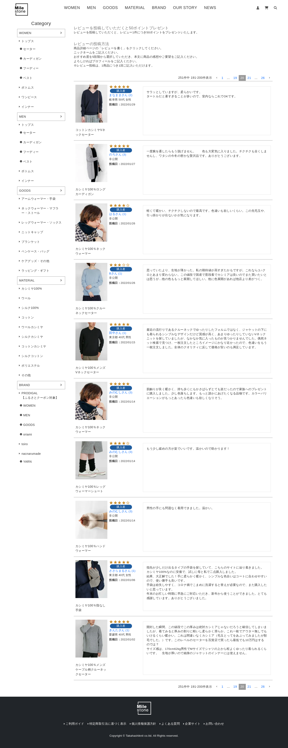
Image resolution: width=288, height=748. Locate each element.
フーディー (31, 68)
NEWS (210, 8)
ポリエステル (30, 365)
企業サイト (192, 723)
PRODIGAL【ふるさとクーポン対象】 (39, 395)
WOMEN (72, 8)
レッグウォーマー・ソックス (41, 222)
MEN (91, 8)
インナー (27, 106)
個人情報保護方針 (144, 723)
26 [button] (263, 78)
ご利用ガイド (75, 723)
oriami (27, 434)
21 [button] (249, 78)
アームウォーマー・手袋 (38, 198)
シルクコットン (32, 356)
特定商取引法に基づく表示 (107, 723)
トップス (27, 41)
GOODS (110, 8)
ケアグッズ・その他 (35, 261)
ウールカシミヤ (32, 327)
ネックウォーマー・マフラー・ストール (39, 211)
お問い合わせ (215, 723)
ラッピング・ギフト (35, 270)
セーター (29, 49)
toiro (24, 444)
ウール (26, 298)
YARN (27, 461)
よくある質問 (170, 723)
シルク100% (30, 308)
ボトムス (27, 87)
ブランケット (30, 241)
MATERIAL (135, 8)
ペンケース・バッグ (35, 251)
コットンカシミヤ (33, 346)
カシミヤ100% (31, 288)
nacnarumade (31, 453)
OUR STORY (185, 8)
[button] (217, 78)
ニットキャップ (32, 232)
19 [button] (235, 78)
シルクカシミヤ (32, 336)
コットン (27, 317)
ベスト (27, 78)
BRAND (159, 8)
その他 (26, 375)
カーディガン (32, 58)
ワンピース (29, 97)
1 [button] (222, 78)
